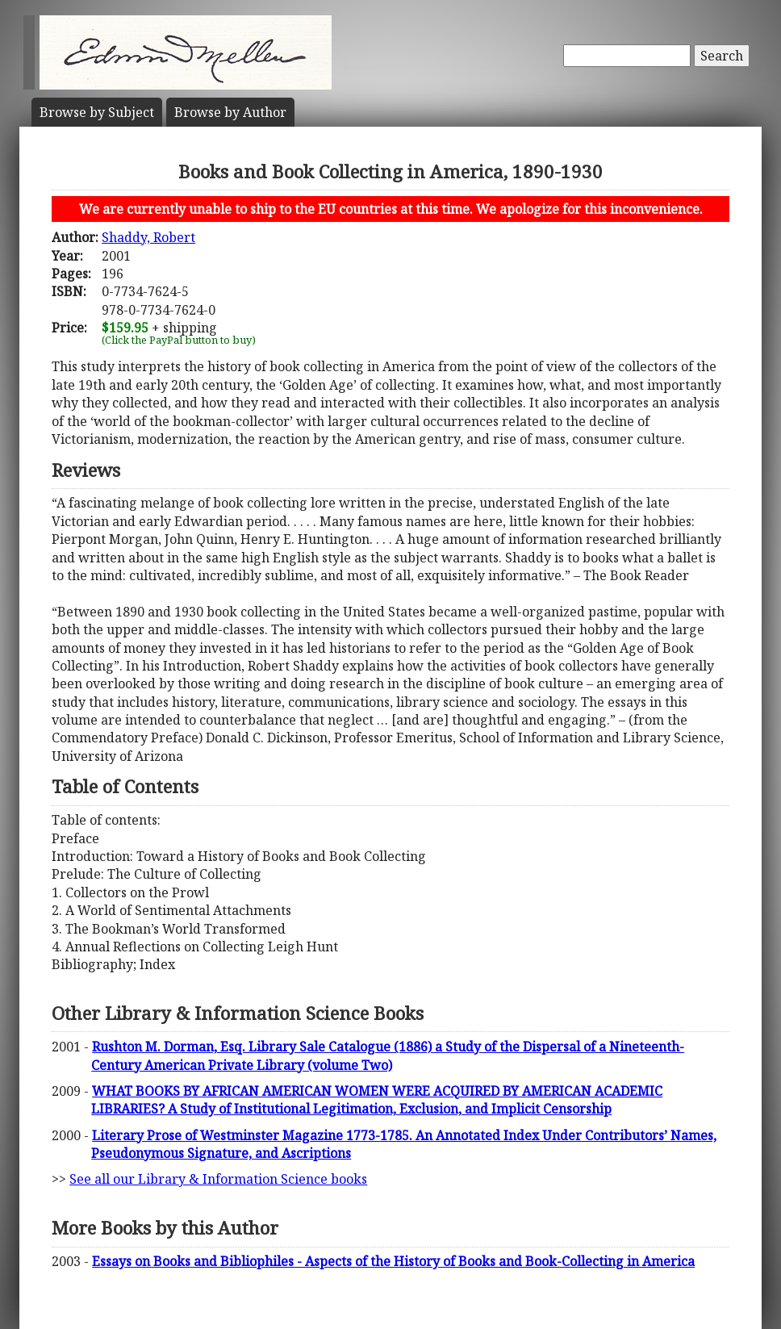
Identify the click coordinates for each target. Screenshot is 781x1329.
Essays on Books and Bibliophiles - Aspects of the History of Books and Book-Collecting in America (393, 1261)
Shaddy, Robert (148, 237)
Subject (97, 112)
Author (230, 112)
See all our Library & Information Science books (218, 1179)
